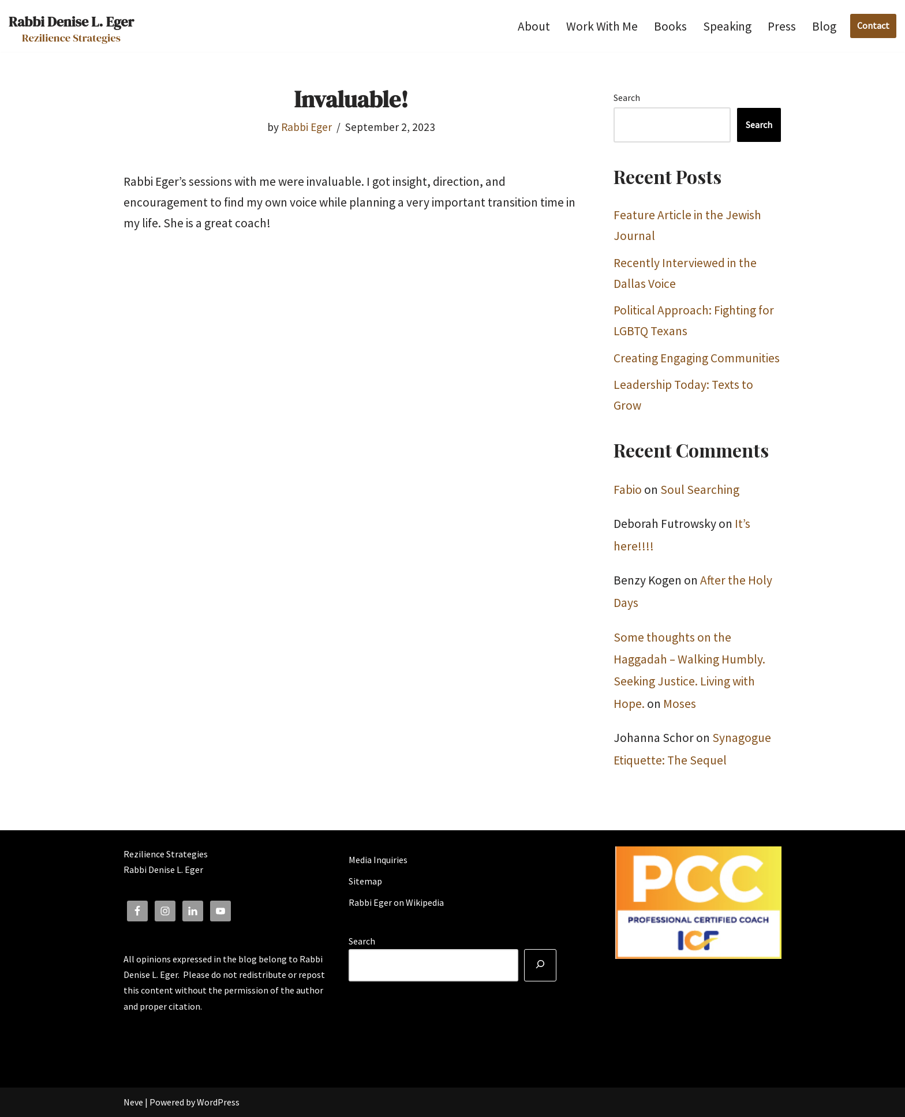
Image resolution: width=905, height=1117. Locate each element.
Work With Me (602, 26)
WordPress (218, 1102)
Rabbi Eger (306, 127)
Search (627, 97)
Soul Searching (699, 489)
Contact (873, 25)
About (534, 26)
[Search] (540, 965)
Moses (679, 703)
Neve (133, 1102)
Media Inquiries (378, 859)
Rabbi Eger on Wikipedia (396, 902)
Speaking (727, 26)
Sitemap (365, 881)
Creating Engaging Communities (697, 358)
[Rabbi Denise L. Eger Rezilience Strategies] (71, 26)
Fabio (628, 489)
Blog (824, 26)
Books (670, 26)
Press (782, 26)
